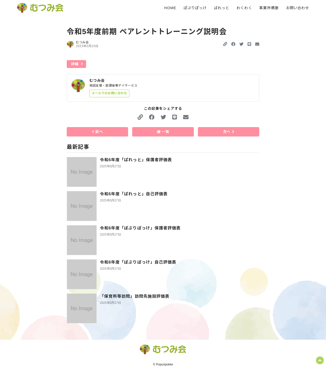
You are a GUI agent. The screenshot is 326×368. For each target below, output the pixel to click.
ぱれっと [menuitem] (221, 8)
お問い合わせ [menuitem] (297, 8)
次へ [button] (228, 132)
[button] (233, 44)
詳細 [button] (75, 64)
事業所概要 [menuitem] (268, 8)
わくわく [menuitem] (244, 8)
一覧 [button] (163, 132)
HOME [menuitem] (170, 8)
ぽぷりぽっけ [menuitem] (195, 8)
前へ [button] (97, 132)
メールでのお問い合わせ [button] (109, 93)
